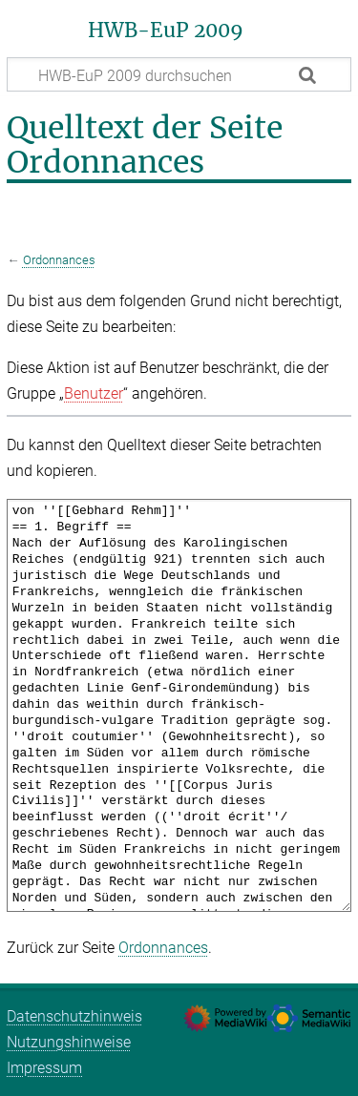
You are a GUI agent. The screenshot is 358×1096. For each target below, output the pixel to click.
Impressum (44, 1068)
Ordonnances (59, 260)
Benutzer (93, 393)
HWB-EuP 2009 (165, 30)
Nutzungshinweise (69, 1042)
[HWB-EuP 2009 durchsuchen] (179, 74)
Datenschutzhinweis (74, 1016)
